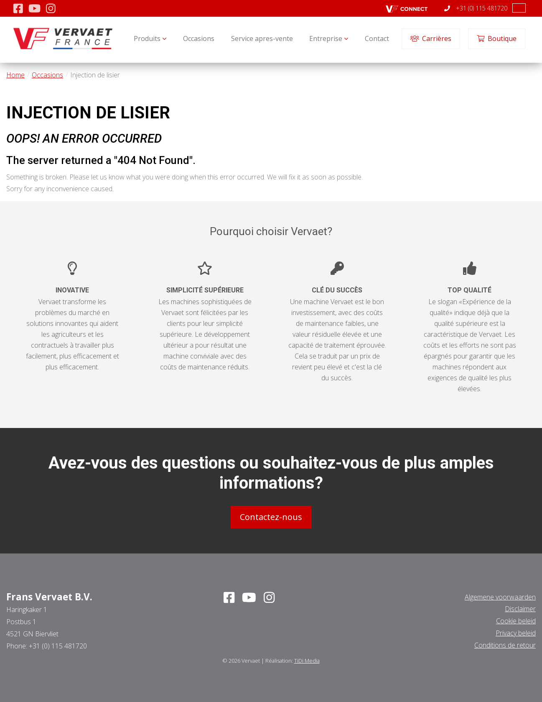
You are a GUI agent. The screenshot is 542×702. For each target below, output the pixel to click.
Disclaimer (520, 608)
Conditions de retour (505, 645)
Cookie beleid (516, 620)
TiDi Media (307, 660)
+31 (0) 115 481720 (475, 8)
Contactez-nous (271, 517)
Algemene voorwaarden (500, 597)
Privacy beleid (516, 633)
